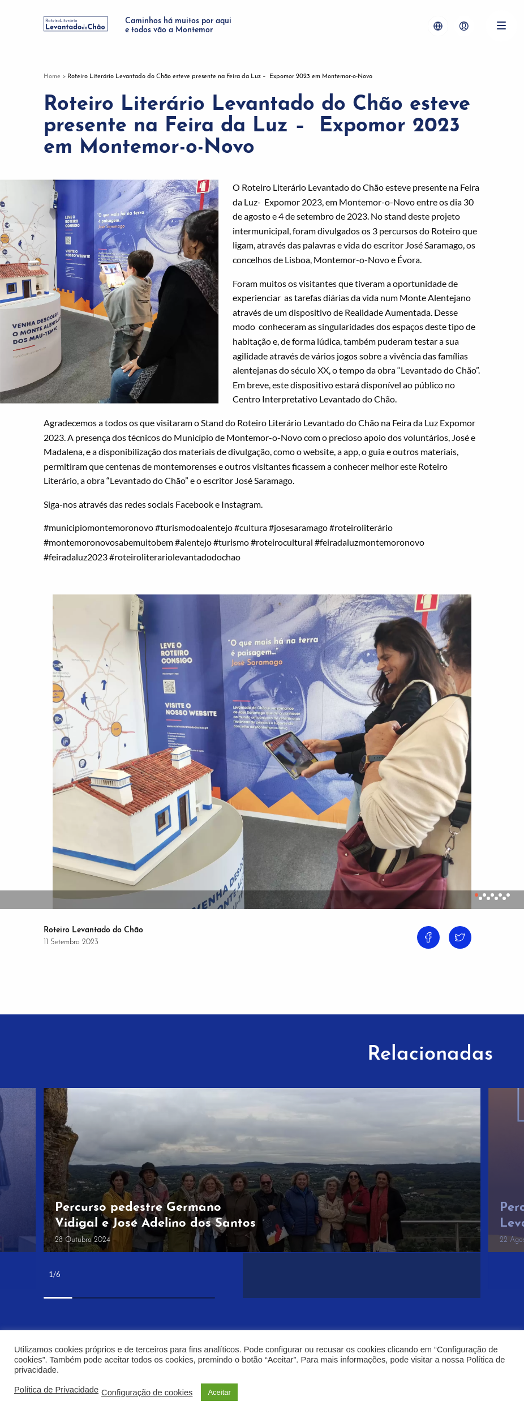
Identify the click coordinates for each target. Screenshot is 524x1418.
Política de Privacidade (56, 1389)
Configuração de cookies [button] (146, 1392)
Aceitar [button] (219, 1392)
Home (52, 77)
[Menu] (501, 26)
